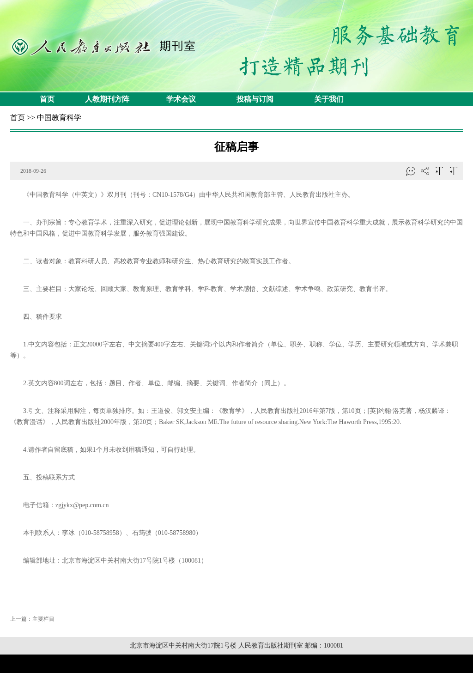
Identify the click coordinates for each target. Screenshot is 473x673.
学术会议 (181, 99)
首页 (47, 99)
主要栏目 (43, 619)
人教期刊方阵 (107, 99)
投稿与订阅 (254, 99)
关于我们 (329, 99)
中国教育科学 (59, 117)
